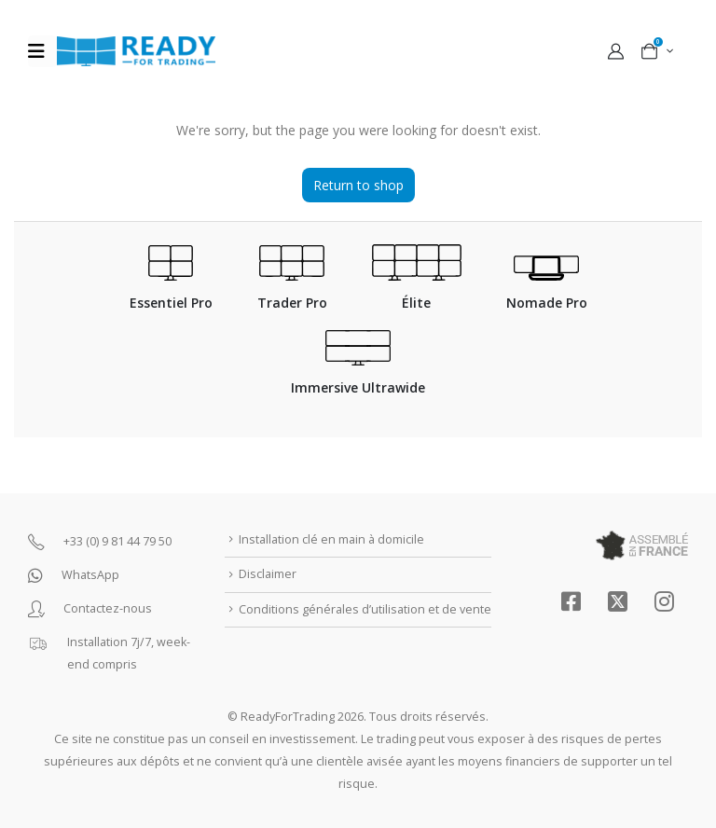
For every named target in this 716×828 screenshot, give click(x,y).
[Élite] (417, 287)
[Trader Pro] (292, 287)
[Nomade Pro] (547, 292)
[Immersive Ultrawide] (358, 372)
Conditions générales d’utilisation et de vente (365, 609)
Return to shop (358, 185)
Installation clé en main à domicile (331, 539)
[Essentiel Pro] (171, 287)
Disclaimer (267, 574)
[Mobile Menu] (42, 51)
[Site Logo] (136, 50)
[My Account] (615, 51)
